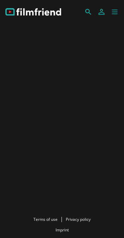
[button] (114, 12)
